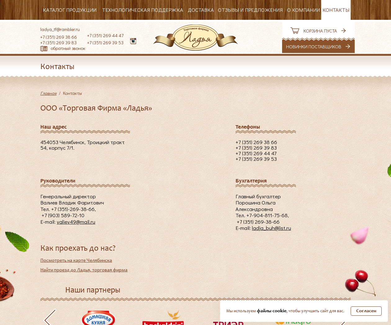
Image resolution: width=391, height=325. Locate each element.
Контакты (335, 9)
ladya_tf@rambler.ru (60, 29)
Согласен (366, 311)
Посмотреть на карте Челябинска (76, 260)
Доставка (201, 9)
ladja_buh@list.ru (271, 227)
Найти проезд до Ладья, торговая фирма (84, 270)
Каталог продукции (70, 9)
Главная (48, 93)
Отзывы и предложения (250, 9)
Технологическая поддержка (142, 9)
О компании (303, 9)
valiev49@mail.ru (76, 221)
